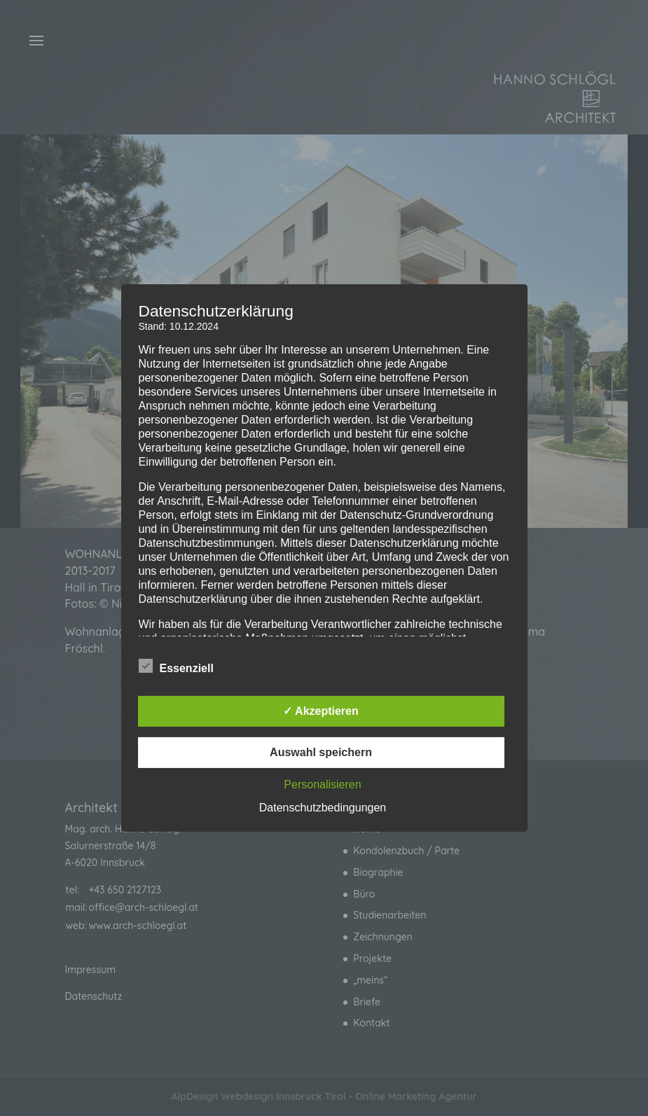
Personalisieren (322, 784)
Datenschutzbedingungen (322, 808)
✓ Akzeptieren (321, 711)
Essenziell (176, 666)
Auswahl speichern (321, 752)
